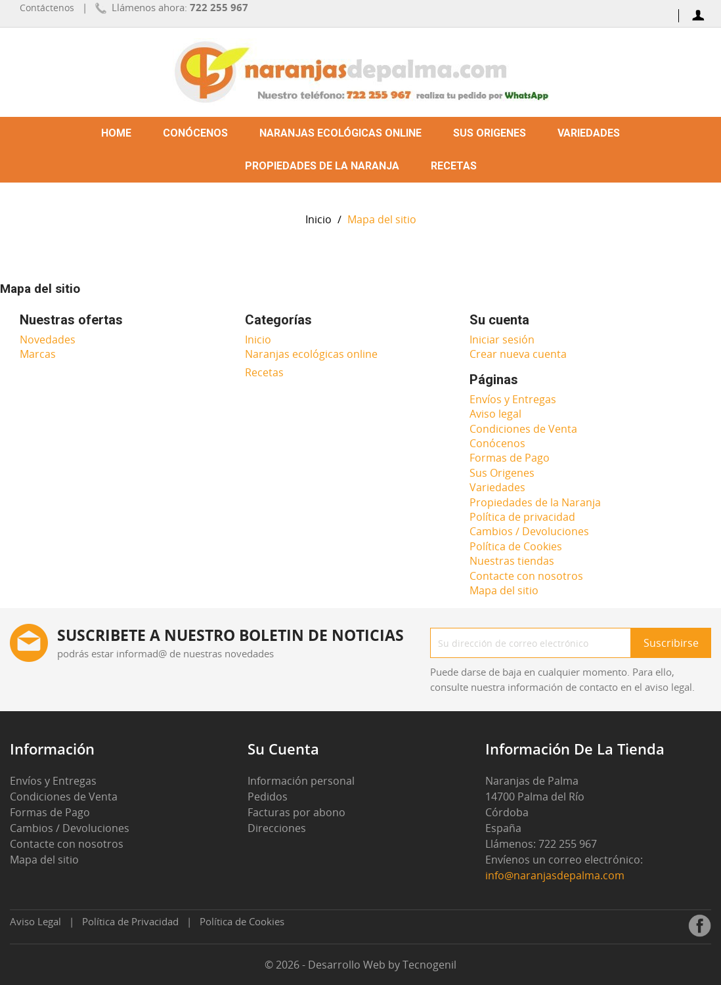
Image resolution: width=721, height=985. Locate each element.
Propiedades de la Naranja (322, 166)
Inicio (258, 339)
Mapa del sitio (504, 590)
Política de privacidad (522, 517)
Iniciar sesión (502, 339)
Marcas (38, 354)
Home (116, 133)
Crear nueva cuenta (518, 354)
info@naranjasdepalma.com (555, 875)
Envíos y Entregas (513, 399)
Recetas (454, 166)
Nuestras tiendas (512, 561)
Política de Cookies (516, 546)
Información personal (301, 781)
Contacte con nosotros (526, 576)
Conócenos (195, 133)
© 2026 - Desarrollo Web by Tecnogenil (360, 964)
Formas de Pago (510, 457)
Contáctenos (47, 7)
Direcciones (277, 828)
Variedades (588, 133)
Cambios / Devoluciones (529, 531)
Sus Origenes (489, 133)
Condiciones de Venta (523, 429)
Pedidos (268, 796)
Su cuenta (283, 748)
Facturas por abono (296, 812)
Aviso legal (495, 413)
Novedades (48, 339)
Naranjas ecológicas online (340, 133)
